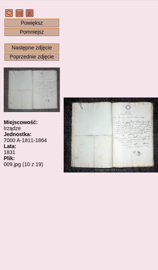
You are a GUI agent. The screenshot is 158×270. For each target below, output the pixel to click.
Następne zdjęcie (32, 48)
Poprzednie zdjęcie (32, 57)
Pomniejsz (32, 32)
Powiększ (32, 23)
